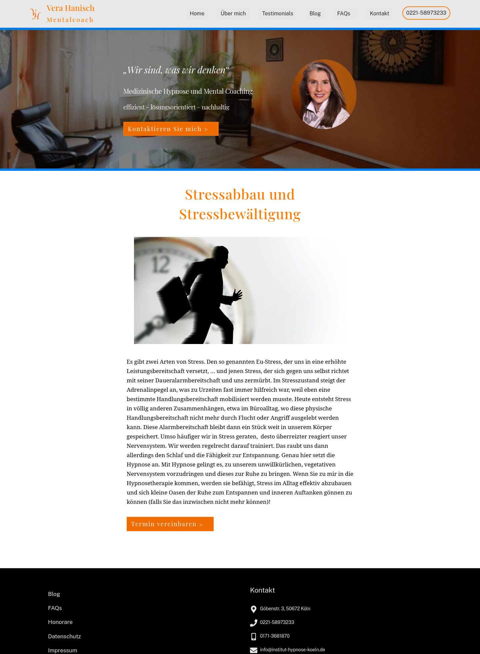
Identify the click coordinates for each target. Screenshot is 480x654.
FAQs (343, 13)
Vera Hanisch (71, 8)
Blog (315, 13)
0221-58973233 (426, 13)
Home (197, 13)
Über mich (233, 13)
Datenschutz (64, 636)
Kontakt (379, 13)
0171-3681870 (275, 636)
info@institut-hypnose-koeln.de (292, 649)
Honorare (60, 622)
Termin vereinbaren (164, 524)
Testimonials (277, 13)
